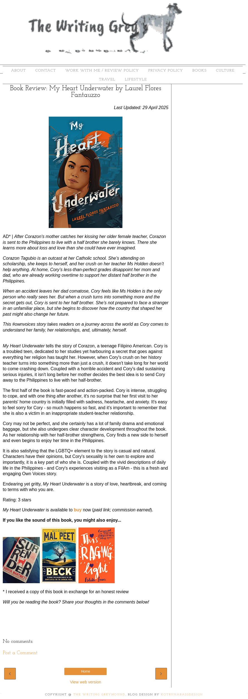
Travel (107, 79)
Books (199, 70)
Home (85, 671)
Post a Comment (20, 653)
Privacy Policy (165, 70)
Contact (45, 70)
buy (78, 509)
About (18, 70)
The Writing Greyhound (99, 694)
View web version (85, 682)
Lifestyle (136, 79)
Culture (225, 70)
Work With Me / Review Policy (102, 70)
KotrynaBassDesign (182, 694)
